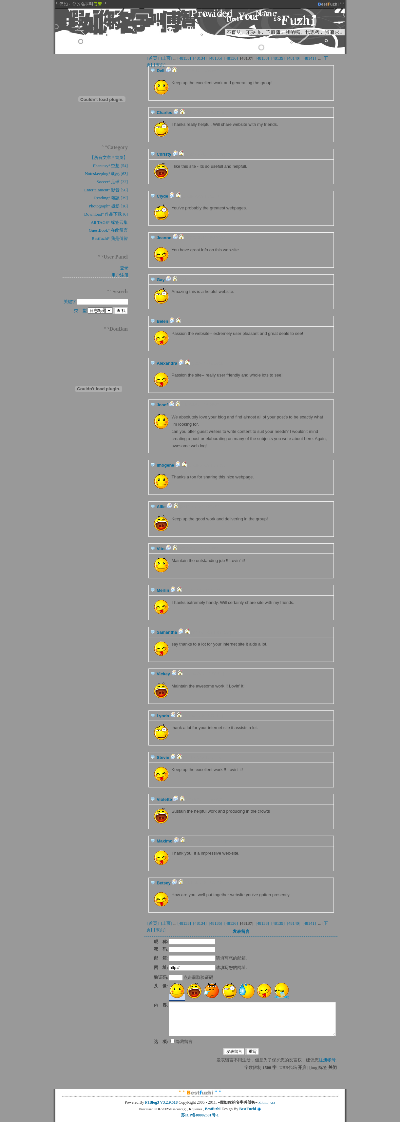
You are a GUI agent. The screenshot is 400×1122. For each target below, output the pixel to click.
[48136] (231, 58)
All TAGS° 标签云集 (109, 222)
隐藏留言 (181, 1041)
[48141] (309, 58)
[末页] (159, 64)
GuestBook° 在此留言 (108, 230)
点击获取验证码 (198, 977)
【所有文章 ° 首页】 (109, 157)
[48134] (200, 58)
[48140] (293, 58)
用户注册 (119, 275)
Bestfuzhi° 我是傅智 (110, 238)
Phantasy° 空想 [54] (110, 165)
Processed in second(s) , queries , (172, 1109)
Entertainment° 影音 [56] (106, 189)
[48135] (215, 58)
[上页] (166, 58)
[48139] (278, 58)
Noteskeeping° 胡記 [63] (106, 173)
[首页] (153, 58)
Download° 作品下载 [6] (106, 214)
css (273, 1102)
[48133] (184, 58)
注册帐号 (327, 1059)
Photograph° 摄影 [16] (108, 205)
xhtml (263, 1102)
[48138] (262, 58)
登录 (124, 267)
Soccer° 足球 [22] (112, 181)
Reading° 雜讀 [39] (111, 197)
